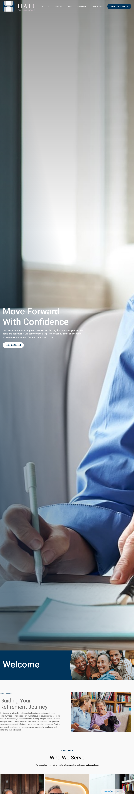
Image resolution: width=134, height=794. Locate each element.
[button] (45, 6)
